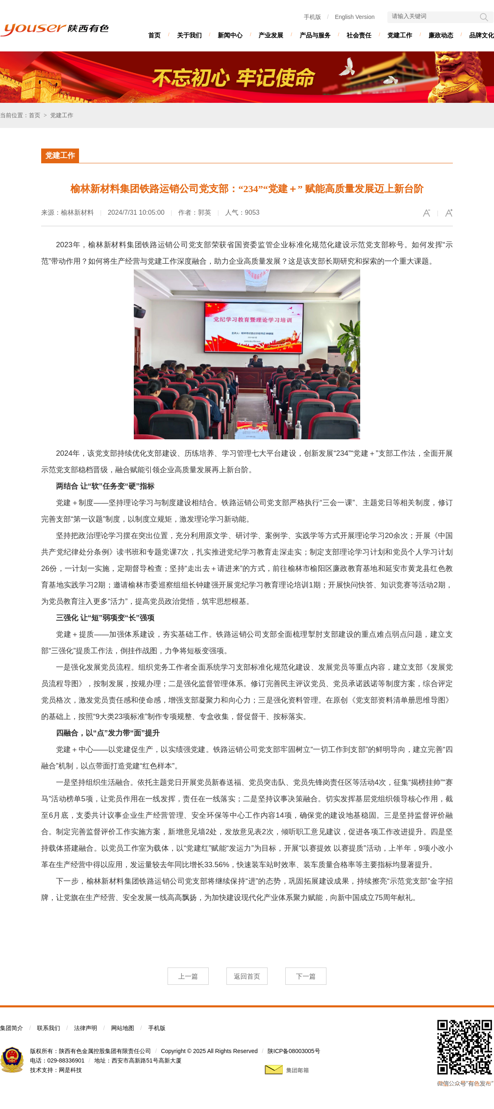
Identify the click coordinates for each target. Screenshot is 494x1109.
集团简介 (11, 1028)
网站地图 (122, 1028)
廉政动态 (441, 35)
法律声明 (85, 1028)
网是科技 (70, 1070)
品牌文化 (481, 35)
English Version (355, 17)
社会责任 (359, 35)
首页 (154, 35)
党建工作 (399, 35)
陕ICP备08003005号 (294, 1051)
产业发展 (271, 35)
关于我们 (189, 35)
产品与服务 (315, 35)
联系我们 (48, 1028)
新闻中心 (230, 35)
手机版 (312, 17)
